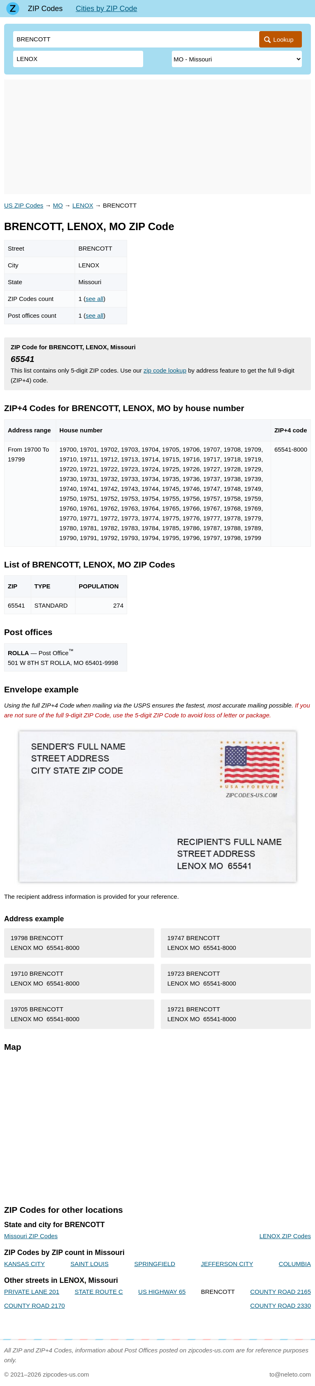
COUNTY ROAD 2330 (280, 1305)
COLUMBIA (295, 1263)
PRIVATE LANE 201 (31, 1291)
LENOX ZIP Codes (285, 1235)
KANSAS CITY (24, 1263)
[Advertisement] (157, 136)
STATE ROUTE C (99, 1291)
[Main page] (12, 8)
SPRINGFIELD (154, 1263)
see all (94, 298)
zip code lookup (165, 370)
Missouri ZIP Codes (31, 1235)
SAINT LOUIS (90, 1263)
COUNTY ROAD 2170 (34, 1305)
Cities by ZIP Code (106, 9)
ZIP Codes (45, 9)
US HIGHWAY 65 (162, 1291)
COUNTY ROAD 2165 (280, 1291)
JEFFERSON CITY (227, 1263)
